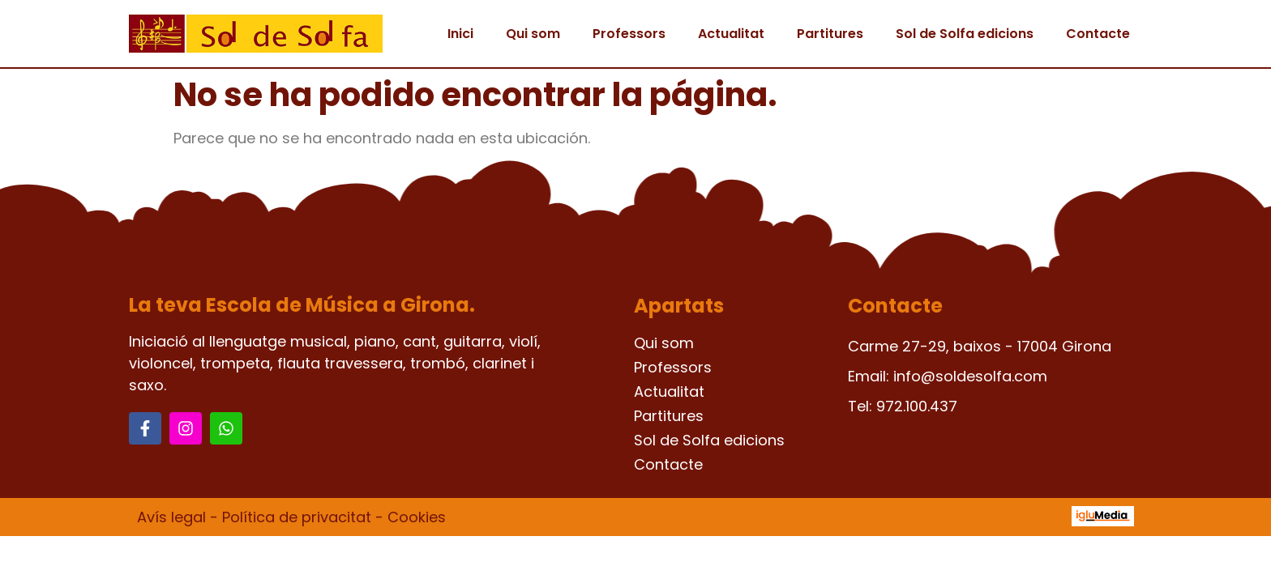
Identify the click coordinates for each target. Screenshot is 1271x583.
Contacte (1098, 33)
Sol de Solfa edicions (964, 33)
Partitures (830, 33)
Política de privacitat (296, 517)
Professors (629, 33)
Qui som (533, 33)
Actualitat (731, 33)
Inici (460, 33)
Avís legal (171, 517)
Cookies (416, 517)
